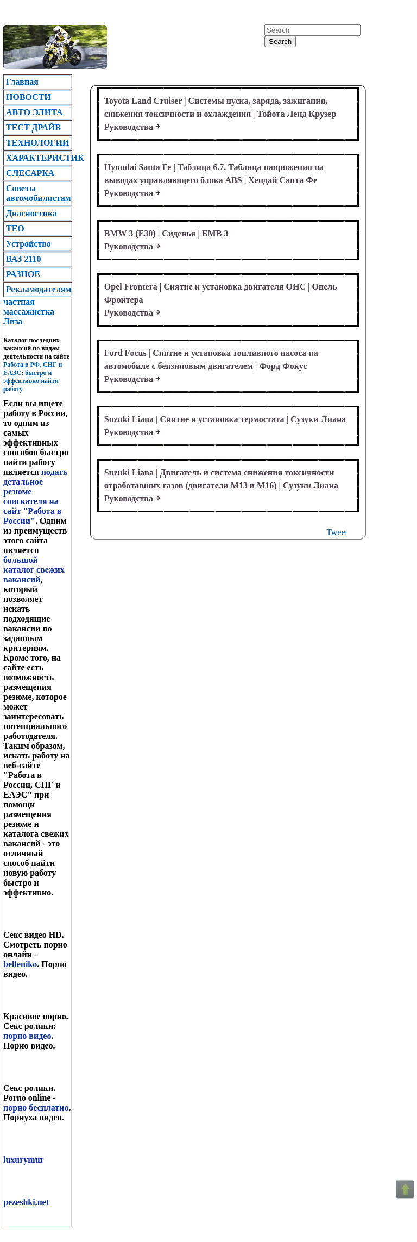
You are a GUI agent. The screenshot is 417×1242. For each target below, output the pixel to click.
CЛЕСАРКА (30, 173)
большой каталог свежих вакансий (34, 569)
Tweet (337, 532)
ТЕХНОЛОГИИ (37, 142)
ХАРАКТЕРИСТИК (39, 157)
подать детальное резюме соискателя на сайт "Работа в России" (35, 496)
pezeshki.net (26, 1202)
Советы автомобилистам (38, 193)
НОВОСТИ (28, 97)
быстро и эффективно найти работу (31, 381)
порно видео (27, 1035)
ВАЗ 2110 (23, 259)
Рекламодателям (38, 289)
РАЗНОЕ (23, 274)
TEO (15, 228)
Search (280, 41)
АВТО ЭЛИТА (34, 112)
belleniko (20, 964)
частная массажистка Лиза (28, 311)
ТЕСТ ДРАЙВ (33, 127)
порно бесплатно (35, 1107)
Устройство (28, 243)
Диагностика (31, 213)
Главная (22, 81)
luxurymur (23, 1159)
